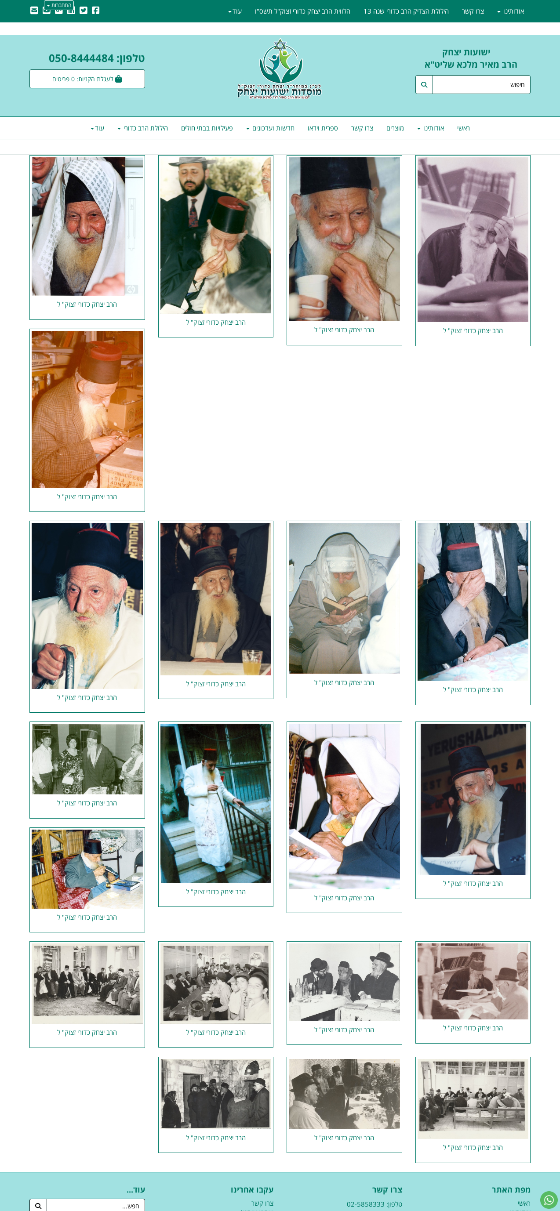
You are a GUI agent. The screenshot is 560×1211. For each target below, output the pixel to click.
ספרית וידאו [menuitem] (323, 127)
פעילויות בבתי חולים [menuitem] (207, 127)
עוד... (136, 1190)
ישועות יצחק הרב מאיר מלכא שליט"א (478, 58)
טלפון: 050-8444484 (97, 58)
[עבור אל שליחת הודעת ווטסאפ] (549, 1200)
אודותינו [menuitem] (430, 127)
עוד (97, 127)
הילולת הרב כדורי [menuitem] (142, 127)
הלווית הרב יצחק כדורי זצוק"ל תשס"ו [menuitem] (302, 11)
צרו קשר (387, 1190)
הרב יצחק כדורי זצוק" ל (473, 330)
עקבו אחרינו (252, 1190)
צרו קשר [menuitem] (362, 127)
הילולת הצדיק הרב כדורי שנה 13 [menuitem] (406, 11)
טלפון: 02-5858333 (374, 1204)
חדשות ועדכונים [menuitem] (270, 127)
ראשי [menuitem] (463, 127)
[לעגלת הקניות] (87, 78)
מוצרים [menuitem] (395, 127)
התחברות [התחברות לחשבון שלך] (59, 5)
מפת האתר (511, 1190)
